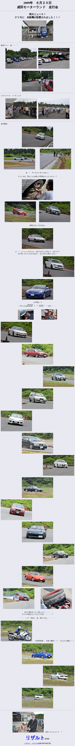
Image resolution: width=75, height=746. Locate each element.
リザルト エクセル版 (32, 743)
